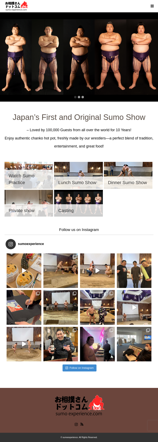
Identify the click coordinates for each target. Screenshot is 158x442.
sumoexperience (70, 437)
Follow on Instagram (79, 367)
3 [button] (82, 97)
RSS (82, 424)
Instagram (76, 424)
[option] (79, 57)
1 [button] (75, 97)
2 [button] (79, 97)
